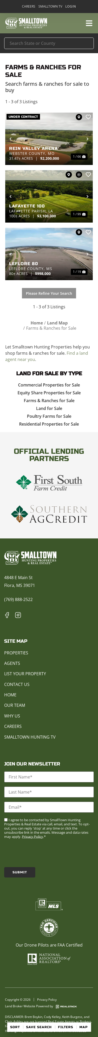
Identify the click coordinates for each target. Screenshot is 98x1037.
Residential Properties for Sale (49, 424)
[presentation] (44, 853)
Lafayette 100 (27, 206)
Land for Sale (49, 408)
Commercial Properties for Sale (49, 385)
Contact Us (17, 684)
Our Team (14, 705)
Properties (16, 653)
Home (10, 695)
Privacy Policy (32, 836)
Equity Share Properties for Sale (49, 393)
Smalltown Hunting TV (30, 737)
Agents (12, 663)
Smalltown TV (50, 6)
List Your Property (25, 674)
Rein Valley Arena (33, 148)
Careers (28, 6)
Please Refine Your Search (49, 293)
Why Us (12, 716)
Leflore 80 (23, 263)
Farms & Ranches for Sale (49, 400)
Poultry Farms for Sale (49, 416)
